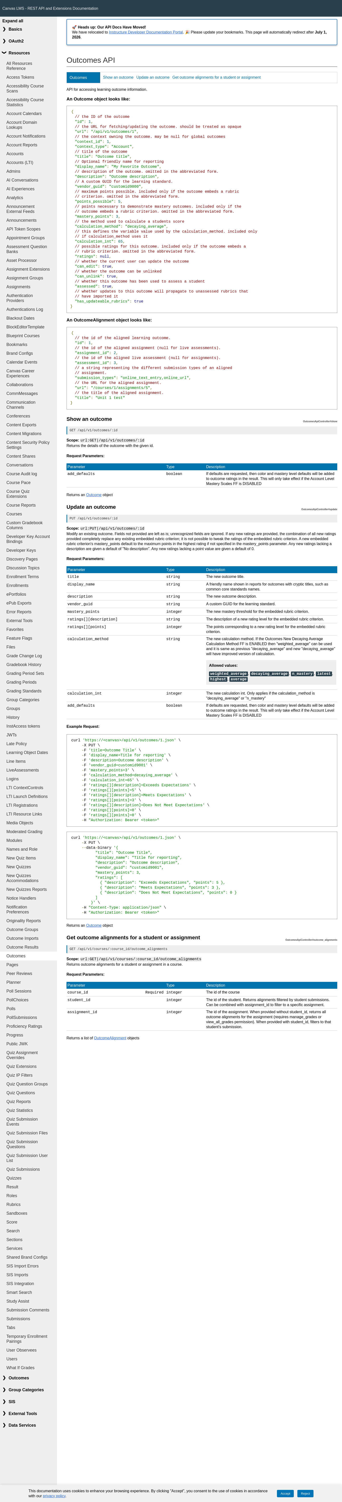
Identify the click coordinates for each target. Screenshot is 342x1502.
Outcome (94, 494)
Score (11, 1222)
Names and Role (22, 849)
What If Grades (20, 1367)
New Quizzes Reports (26, 889)
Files (10, 647)
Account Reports (21, 145)
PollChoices (17, 1000)
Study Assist (17, 1301)
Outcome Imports (22, 938)
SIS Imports (17, 1274)
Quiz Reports (18, 1101)
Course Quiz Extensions (18, 494)
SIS (12, 1401)
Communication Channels (20, 405)
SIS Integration (20, 1283)
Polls (10, 1008)
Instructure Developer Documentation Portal (146, 32)
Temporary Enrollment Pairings (26, 1339)
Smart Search (19, 1292)
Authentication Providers (19, 298)
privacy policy (54, 1496)
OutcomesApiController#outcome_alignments (311, 935)
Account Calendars (24, 113)
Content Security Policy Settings (28, 445)
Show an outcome (118, 77)
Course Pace (18, 482)
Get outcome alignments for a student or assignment (216, 77)
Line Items (16, 761)
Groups (13, 708)
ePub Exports (19, 603)
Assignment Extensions (28, 269)
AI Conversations (22, 180)
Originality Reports (23, 920)
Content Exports (21, 424)
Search (13, 1230)
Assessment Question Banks (26, 249)
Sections (14, 1239)
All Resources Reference (19, 66)
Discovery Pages (22, 559)
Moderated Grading (24, 831)
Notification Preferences (17, 909)
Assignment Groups (24, 278)
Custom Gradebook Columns (24, 525)
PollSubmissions (21, 1017)
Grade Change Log (24, 655)
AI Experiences (20, 189)
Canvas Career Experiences (20, 373)
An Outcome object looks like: (98, 98)
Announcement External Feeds (20, 209)
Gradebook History (23, 664)
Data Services (22, 1425)
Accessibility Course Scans (25, 88)
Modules (14, 840)
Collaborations (19, 384)
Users (11, 1359)
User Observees (21, 1350)
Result (12, 1187)
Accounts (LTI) (19, 162)
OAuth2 (16, 41)
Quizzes (14, 1178)
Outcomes (15, 956)
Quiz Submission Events (22, 1122)
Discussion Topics (23, 568)
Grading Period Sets (25, 673)
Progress (14, 1035)
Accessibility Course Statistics (25, 102)
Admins (13, 171)
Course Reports (21, 505)
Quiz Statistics (19, 1110)
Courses (14, 514)
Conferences (18, 416)
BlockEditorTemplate (25, 327)
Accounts (15, 153)
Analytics (14, 197)
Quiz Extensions (21, 1066)
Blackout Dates (20, 318)
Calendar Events (21, 362)
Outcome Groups (22, 929)
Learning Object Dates (27, 752)
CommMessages (22, 393)
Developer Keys (21, 550)
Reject (305, 1493)
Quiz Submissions (23, 1169)
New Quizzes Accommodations (22, 878)
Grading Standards (24, 691)
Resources (19, 53)
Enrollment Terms (22, 576)
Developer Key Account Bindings (28, 539)
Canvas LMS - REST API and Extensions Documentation (50, 8)
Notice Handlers (21, 898)
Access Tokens (20, 77)
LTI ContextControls (24, 787)
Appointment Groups (25, 237)
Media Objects (19, 823)
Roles (11, 1195)
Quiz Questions (20, 1092)
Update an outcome (153, 77)
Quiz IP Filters (19, 1075)
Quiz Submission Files (27, 1133)
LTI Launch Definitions (27, 796)
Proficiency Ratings (24, 1026)
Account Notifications (25, 136)
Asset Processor (21, 260)
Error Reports (19, 611)
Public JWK (17, 1043)
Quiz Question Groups (27, 1084)
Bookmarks (16, 344)
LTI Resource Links (24, 814)
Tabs (10, 1327)
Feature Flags (19, 638)
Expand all (12, 21)
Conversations (19, 465)
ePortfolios (16, 594)
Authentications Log (24, 309)
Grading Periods (21, 682)
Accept (285, 1493)
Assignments (18, 286)
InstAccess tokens (23, 726)
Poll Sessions (19, 991)
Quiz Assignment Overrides (22, 1055)
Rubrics (13, 1204)
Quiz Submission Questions (22, 1144)
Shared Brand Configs (27, 1257)
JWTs (11, 735)
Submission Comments (27, 1310)
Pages (12, 964)
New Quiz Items (21, 858)
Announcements (21, 220)
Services (14, 1248)
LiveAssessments (22, 770)
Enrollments (17, 585)
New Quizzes (18, 866)
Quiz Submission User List (27, 1158)
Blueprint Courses (23, 335)
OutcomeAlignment (110, 1033)
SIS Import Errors (22, 1266)
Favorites (15, 629)
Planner (13, 982)
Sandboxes (16, 1213)
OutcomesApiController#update (319, 509)
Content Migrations (24, 433)
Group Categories (22, 699)
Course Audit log (21, 473)
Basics (15, 29)
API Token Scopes (23, 229)
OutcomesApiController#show (320, 421)
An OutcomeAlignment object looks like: (109, 319)
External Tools (19, 620)
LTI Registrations (22, 805)
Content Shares (20, 456)
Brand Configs (19, 353)
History (12, 717)
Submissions (18, 1318)
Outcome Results (22, 947)
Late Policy (16, 743)
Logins (12, 779)
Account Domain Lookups (21, 125)
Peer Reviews (19, 973)
